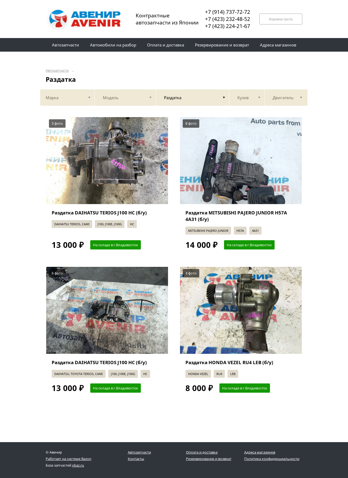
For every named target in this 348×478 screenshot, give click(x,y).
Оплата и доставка (201, 452)
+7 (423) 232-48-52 (227, 19)
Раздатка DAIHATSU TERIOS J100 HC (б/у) (99, 213)
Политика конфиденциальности (271, 458)
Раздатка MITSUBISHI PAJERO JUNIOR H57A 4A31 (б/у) (236, 216)
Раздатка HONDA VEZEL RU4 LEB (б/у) (229, 362)
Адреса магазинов (259, 452)
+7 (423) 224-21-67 (227, 26)
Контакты (136, 458)
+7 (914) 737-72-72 (227, 11)
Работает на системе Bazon (68, 458)
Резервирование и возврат (208, 458)
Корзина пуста (281, 19)
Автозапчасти (57, 70)
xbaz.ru (78, 465)
